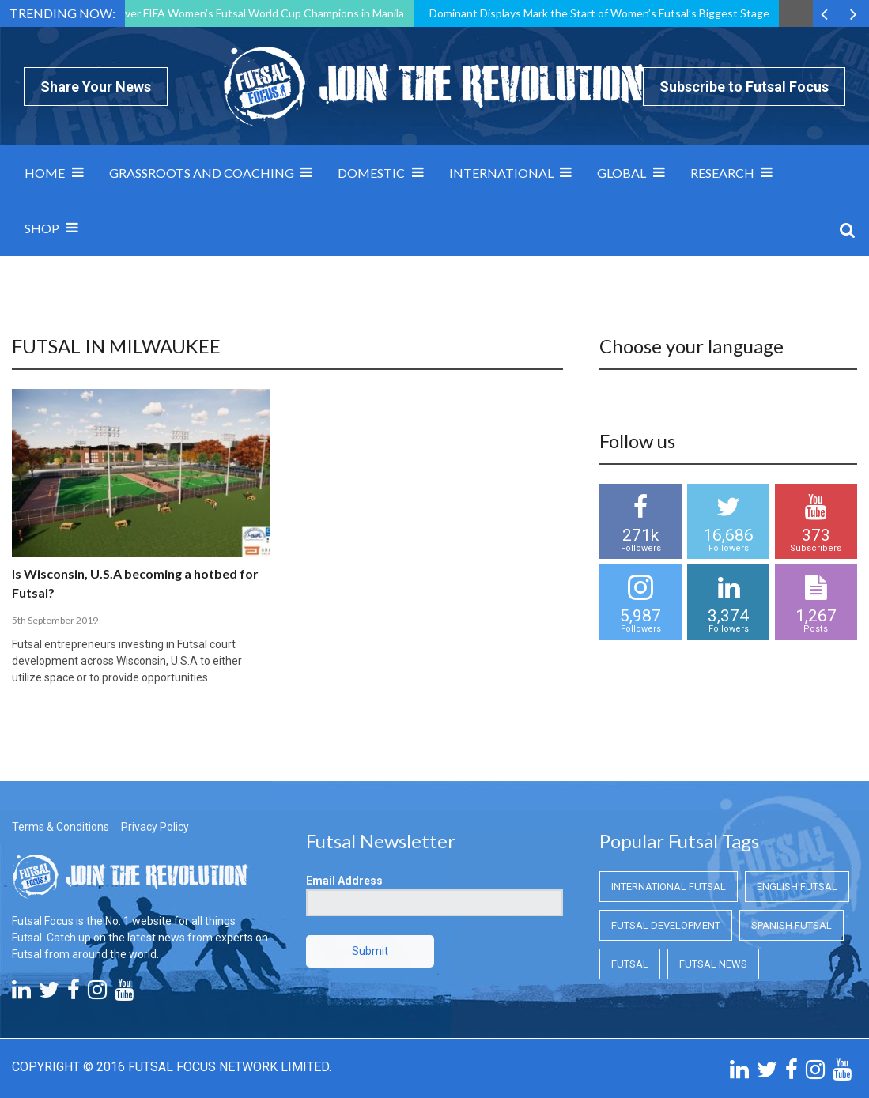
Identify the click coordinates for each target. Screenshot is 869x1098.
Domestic (371, 172)
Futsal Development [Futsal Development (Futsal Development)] (665, 925)
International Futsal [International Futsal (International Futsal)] (668, 886)
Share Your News (95, 86)
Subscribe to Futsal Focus (744, 86)
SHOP (42, 228)
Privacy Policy (155, 827)
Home (45, 172)
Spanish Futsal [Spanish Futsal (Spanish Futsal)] (791, 925)
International (501, 172)
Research (722, 172)
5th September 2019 (55, 620)
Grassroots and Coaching (201, 172)
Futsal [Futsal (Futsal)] (629, 964)
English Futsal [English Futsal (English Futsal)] (797, 886)
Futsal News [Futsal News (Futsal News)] (713, 964)
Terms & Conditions (60, 827)
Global (621, 172)
